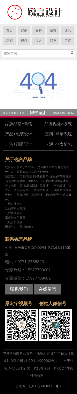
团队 (67, 30)
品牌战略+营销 (18, 123)
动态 (9, 40)
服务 (38, 30)
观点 (24, 40)
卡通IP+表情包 (58, 144)
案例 (24, 30)
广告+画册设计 (18, 144)
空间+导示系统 (58, 134)
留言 (67, 40)
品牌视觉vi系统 (58, 123)
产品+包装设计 (18, 134)
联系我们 (19, 289)
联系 (53, 40)
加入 (38, 40)
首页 (9, 30)
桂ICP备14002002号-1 (45, 386)
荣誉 (53, 30)
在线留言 (47, 289)
